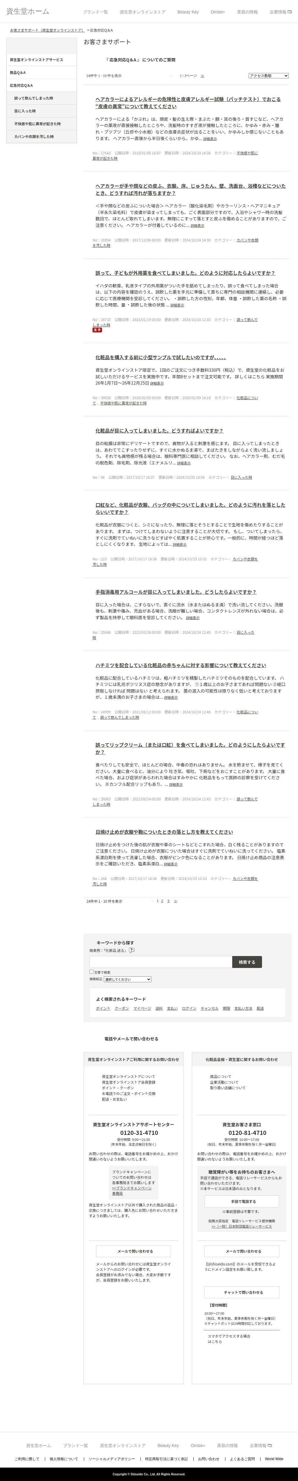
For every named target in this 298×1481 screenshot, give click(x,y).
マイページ (142, 1008)
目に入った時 (25, 110)
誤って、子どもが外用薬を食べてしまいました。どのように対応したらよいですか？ (185, 272)
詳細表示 (210, 138)
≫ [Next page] (175, 901)
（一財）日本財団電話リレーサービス (242, 1226)
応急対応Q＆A (21, 85)
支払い (172, 1008)
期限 (226, 1008)
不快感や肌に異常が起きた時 (37, 123)
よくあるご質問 (242, 1459)
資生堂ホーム (28, 11)
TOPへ (286, 1458)
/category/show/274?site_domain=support (72, 86)
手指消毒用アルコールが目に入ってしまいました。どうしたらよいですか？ (176, 591)
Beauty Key (188, 12)
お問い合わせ (208, 1459)
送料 (159, 1008)
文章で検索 (102, 972)
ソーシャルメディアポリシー (112, 1459)
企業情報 (278, 12)
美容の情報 (247, 12)
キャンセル (210, 1008)
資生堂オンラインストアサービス (36, 59)
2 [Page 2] (162, 901)
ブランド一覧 (95, 12)
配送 (260, 1008)
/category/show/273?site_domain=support (72, 74)
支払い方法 (243, 1008)
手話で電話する (243, 1201)
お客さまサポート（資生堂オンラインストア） (47, 29)
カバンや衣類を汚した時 (34, 136)
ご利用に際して (27, 1459)
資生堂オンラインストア (143, 12)
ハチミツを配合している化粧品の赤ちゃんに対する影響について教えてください (180, 665)
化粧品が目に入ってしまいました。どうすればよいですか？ (159, 430)
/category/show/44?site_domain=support (72, 61)
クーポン (122, 1008)
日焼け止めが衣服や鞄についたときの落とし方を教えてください (164, 831)
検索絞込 (96, 978)
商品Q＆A (18, 72)
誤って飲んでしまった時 (33, 97)
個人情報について (64, 1459)
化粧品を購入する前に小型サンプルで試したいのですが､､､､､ (160, 357)
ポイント (103, 1008)
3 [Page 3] (168, 901)
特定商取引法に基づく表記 (166, 1459)
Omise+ (218, 12)
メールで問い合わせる (135, 1251)
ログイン (189, 1008)
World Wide (274, 1459)
